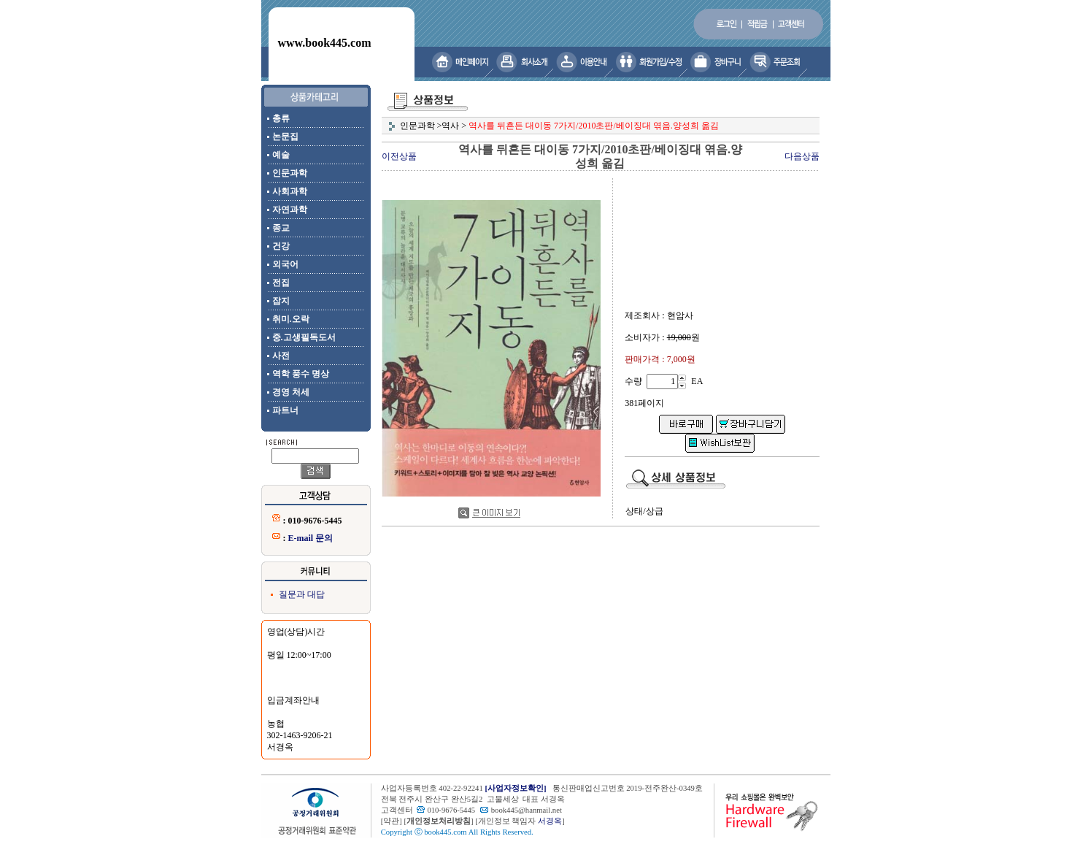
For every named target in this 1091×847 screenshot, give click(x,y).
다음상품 (802, 156)
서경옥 (550, 821)
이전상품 (399, 156)
